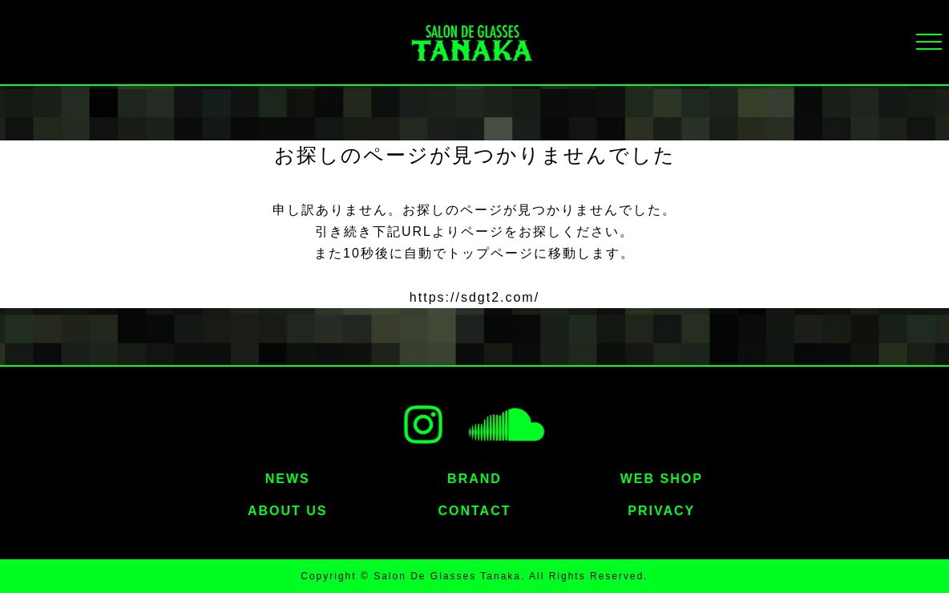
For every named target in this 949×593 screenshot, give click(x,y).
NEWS (287, 478)
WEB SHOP (661, 478)
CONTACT (474, 511)
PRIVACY (661, 511)
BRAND (474, 478)
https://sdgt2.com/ (474, 297)
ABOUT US (288, 511)
